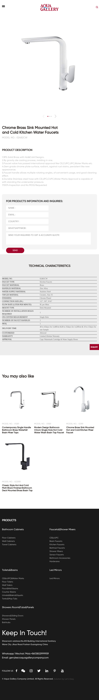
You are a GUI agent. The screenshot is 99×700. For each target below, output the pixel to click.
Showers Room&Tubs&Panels (18, 607)
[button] (55, 116)
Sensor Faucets (57, 554)
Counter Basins (9, 592)
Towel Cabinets (9, 544)
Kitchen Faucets (57, 544)
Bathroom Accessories (60, 558)
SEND (15, 250)
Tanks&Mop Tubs (10, 598)
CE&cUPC (54, 538)
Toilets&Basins (10, 570)
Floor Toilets (7, 582)
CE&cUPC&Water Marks (13, 578)
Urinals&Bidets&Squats (13, 595)
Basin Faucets (56, 541)
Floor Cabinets (9, 538)
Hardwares (55, 561)
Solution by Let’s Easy (64, 679)
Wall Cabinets (8, 541)
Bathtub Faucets (57, 548)
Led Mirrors (56, 570)
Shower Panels (9, 619)
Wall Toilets (7, 585)
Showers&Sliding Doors (13, 615)
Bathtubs (6, 622)
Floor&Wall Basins (10, 588)
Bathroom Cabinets (13, 529)
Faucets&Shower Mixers (63, 529)
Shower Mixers (56, 551)
